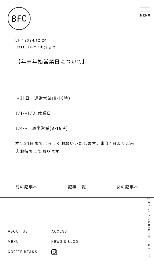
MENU (13, 242)
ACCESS (59, 231)
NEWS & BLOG (64, 242)
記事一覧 (77, 187)
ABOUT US (18, 231)
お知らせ (48, 47)
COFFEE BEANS (22, 252)
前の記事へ (26, 187)
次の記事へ (127, 187)
